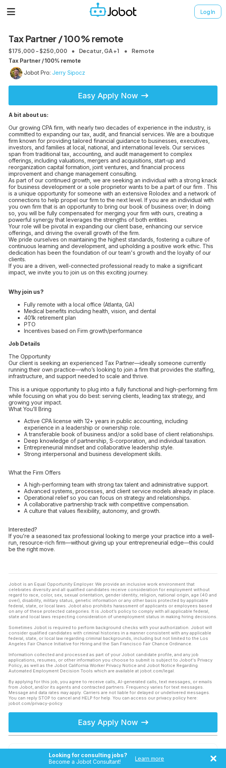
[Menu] (11, 11)
